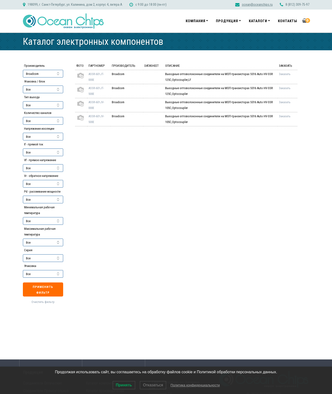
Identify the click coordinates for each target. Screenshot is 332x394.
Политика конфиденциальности (195, 385)
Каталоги (258, 21)
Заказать (285, 74)
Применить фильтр (43, 289)
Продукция (227, 21)
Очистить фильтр (43, 302)
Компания (195, 21)
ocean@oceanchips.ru (257, 5)
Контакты (287, 21)
